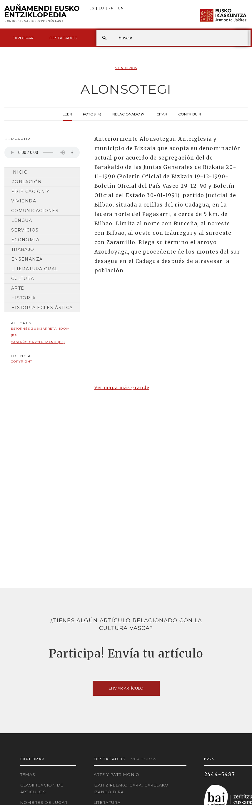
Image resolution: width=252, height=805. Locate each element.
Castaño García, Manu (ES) (38, 342)
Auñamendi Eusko (42, 14)
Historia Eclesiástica (42, 307)
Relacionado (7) (129, 114)
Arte (17, 288)
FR (111, 8)
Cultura (22, 278)
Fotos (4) (92, 114)
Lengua (21, 220)
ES (91, 8)
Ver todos (143, 759)
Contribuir (189, 114)
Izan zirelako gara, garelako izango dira (131, 788)
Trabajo (22, 249)
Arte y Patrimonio (117, 774)
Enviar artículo (126, 688)
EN (121, 8)
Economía (25, 239)
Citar (161, 114)
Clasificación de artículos (42, 788)
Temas (28, 774)
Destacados (63, 38)
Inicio (19, 172)
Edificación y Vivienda (30, 196)
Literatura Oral (34, 268)
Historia (23, 298)
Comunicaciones (35, 210)
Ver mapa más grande (121, 387)
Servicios (25, 230)
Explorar (23, 38)
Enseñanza (27, 259)
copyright (21, 361)
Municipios (126, 68)
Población (26, 182)
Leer (67, 114)
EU (101, 8)
